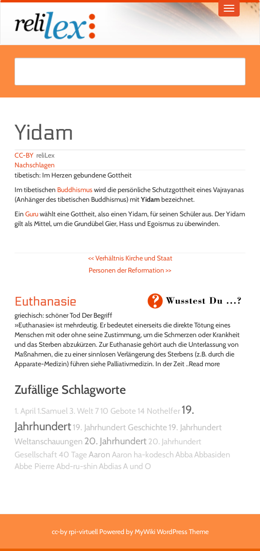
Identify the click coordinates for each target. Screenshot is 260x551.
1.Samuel (52, 411)
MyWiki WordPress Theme (172, 531)
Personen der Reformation (130, 270)
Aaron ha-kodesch (143, 454)
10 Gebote (118, 411)
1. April (25, 411)
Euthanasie (45, 301)
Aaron (99, 454)
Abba (184, 454)
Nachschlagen (35, 165)
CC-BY (24, 155)
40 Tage (73, 454)
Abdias (110, 466)
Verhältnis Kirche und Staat (130, 258)
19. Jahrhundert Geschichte (120, 427)
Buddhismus (74, 189)
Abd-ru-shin (76, 466)
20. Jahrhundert (115, 441)
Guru (31, 214)
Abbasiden (212, 454)
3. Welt (81, 411)
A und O (137, 466)
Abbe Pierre (35, 466)
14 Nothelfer (159, 411)
